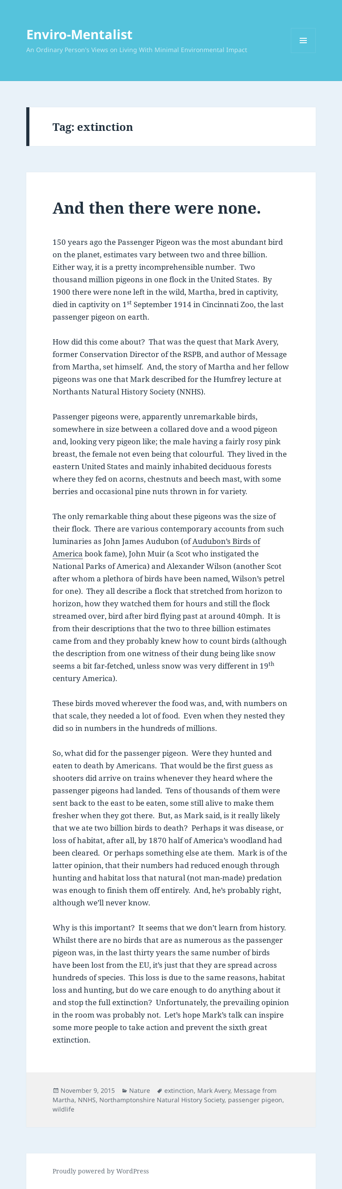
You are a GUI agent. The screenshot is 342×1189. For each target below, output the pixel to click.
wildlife (63, 1109)
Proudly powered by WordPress (101, 1171)
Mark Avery (213, 1090)
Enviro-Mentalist (79, 34)
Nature (139, 1090)
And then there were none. (157, 207)
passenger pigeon (255, 1100)
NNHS (87, 1100)
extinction (179, 1090)
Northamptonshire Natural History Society (161, 1100)
